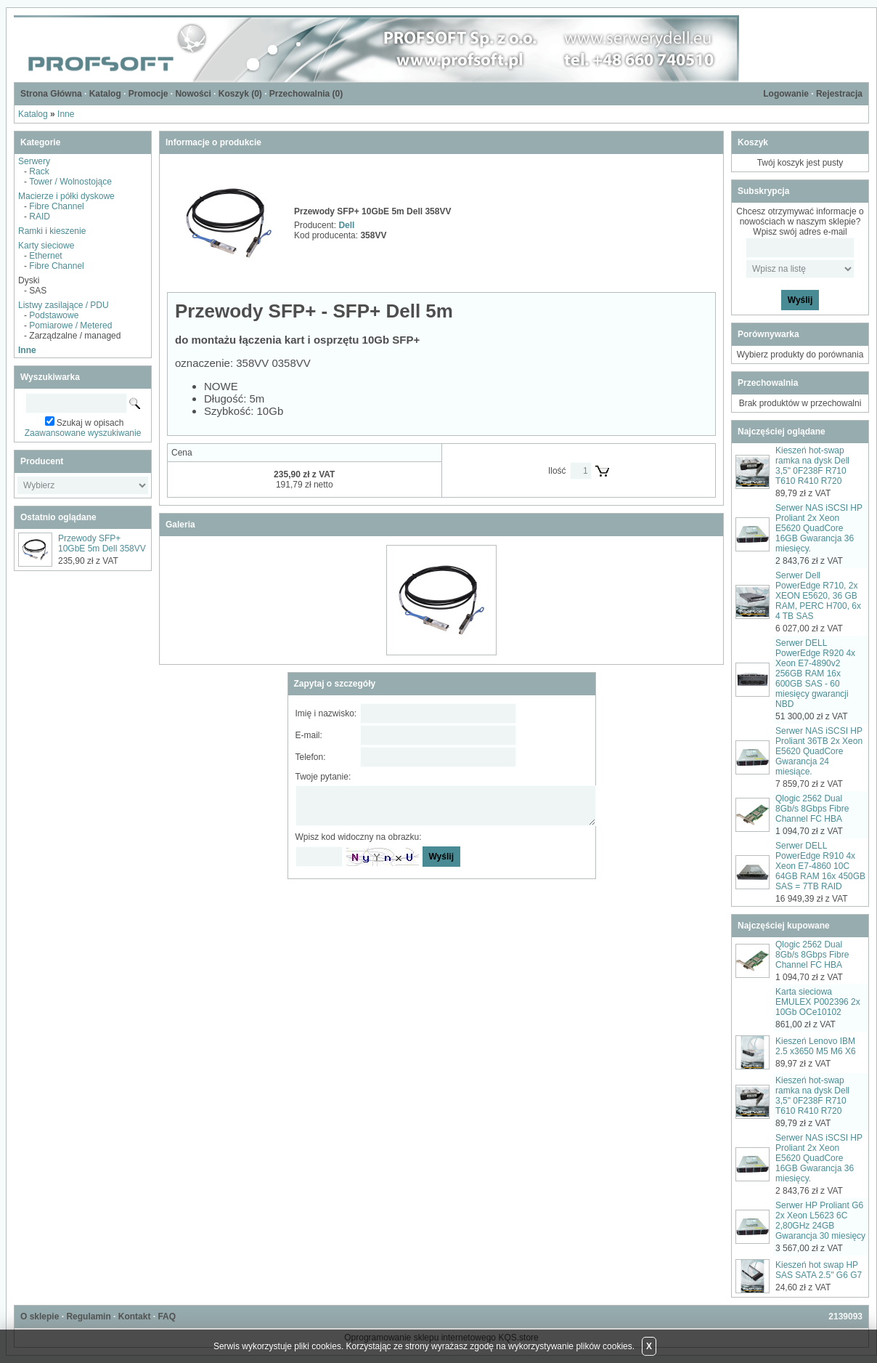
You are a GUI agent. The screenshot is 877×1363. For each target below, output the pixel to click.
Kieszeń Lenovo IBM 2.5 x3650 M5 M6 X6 (815, 1046)
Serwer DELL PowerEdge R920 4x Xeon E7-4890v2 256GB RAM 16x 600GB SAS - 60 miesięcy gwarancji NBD (815, 673)
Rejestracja (839, 94)
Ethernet (45, 256)
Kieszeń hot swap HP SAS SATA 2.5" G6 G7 (818, 1270)
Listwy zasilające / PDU (63, 305)
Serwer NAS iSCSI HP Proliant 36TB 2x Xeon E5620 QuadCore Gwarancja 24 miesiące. (818, 751)
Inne (65, 114)
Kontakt (134, 1316)
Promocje (148, 94)
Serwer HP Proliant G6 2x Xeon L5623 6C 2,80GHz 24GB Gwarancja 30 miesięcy (820, 1220)
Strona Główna (51, 94)
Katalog (105, 94)
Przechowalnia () (306, 94)
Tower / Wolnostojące (70, 182)
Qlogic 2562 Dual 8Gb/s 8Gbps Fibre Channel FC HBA (812, 808)
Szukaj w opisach (90, 423)
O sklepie (39, 1316)
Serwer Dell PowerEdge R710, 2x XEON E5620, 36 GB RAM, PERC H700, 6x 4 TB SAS (818, 595)
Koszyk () (240, 94)
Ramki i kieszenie (52, 231)
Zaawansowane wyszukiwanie (83, 433)
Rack (39, 171)
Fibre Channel (56, 206)
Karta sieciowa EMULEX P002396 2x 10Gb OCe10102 (817, 1002)
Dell (346, 225)
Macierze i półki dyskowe (66, 196)
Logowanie (786, 94)
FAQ (167, 1316)
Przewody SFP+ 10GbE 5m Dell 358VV (102, 543)
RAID (39, 216)
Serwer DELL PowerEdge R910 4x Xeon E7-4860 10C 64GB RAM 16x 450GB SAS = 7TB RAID (820, 866)
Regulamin (88, 1316)
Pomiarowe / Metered (70, 325)
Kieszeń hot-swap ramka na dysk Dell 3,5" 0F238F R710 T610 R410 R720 (812, 465)
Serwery (34, 161)
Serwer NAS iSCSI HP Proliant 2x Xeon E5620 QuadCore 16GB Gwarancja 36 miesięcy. (818, 528)
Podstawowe (53, 315)
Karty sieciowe (46, 245)
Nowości (193, 94)
